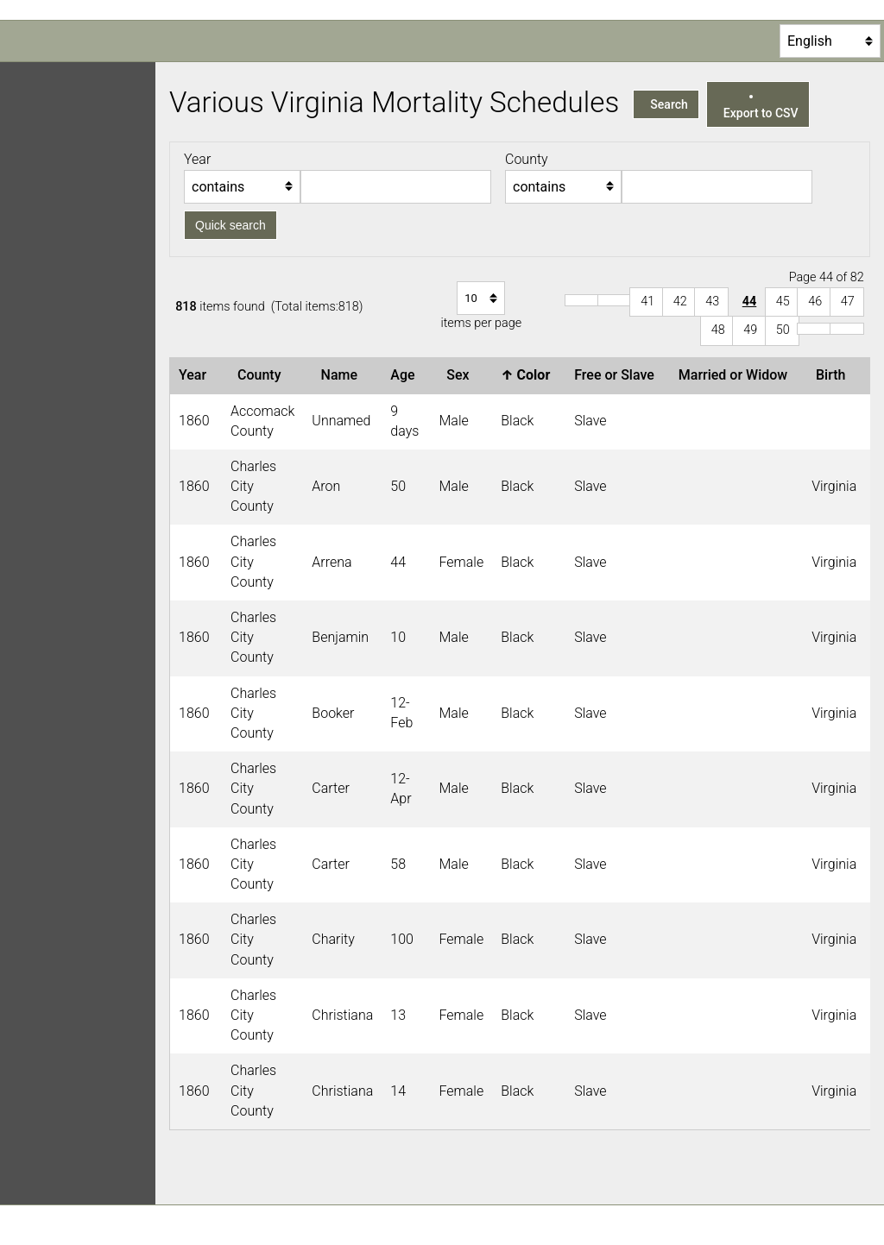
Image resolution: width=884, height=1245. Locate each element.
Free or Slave (617, 375)
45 (783, 301)
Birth (834, 375)
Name (342, 375)
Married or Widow (736, 375)
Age (405, 375)
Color (529, 375)
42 (680, 301)
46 (815, 301)
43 (712, 301)
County (262, 375)
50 (783, 330)
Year (196, 375)
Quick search (230, 225)
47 (848, 301)
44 (749, 301)
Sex (461, 375)
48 (718, 330)
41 (647, 301)
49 (750, 330)
